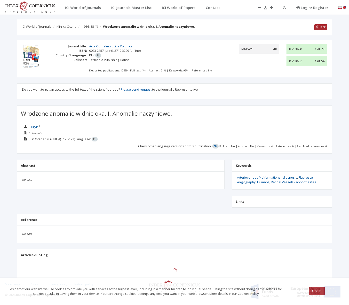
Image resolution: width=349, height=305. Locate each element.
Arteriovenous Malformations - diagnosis (267, 177)
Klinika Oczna (66, 26)
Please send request (136, 89)
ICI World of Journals (36, 26)
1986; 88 (90, 26)
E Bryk (33, 127)
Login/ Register (312, 7)
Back (321, 27)
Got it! (317, 290)
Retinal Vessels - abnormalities (293, 182)
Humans (263, 182)
